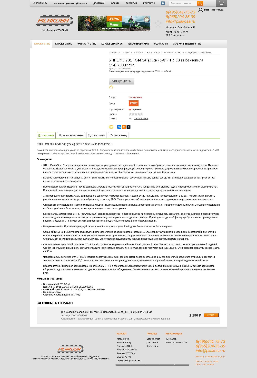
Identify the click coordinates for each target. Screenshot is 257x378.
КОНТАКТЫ (149, 3)
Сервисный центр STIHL (187, 44)
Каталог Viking (63, 44)
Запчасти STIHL (86, 44)
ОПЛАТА (115, 3)
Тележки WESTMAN (138, 44)
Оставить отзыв (141, 119)
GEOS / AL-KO (161, 44)
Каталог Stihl (42, 44)
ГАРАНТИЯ (131, 3)
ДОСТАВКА (99, 3)
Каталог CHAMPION (112, 44)
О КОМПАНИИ (40, 3)
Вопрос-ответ (153, 339)
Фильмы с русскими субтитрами (70, 3)
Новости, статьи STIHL (177, 342)
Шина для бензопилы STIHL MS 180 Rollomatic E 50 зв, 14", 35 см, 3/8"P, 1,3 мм (106, 311)
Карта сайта (152, 346)
